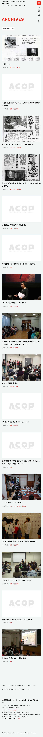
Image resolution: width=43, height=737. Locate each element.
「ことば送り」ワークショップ (12, 503)
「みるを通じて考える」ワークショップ (15, 422)
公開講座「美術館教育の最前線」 (14, 225)
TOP (3, 685)
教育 (18, 67)
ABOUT (11, 685)
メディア (12, 67)
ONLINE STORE (8, 689)
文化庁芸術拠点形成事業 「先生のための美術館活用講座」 (21, 104)
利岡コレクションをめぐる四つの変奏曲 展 (17, 144)
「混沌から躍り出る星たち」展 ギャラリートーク (19, 542)
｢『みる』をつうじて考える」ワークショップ (17, 580)
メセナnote (6, 64)
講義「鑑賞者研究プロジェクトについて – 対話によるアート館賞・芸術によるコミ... (21, 462)
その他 (12, 386)
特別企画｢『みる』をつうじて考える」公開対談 (18, 264)
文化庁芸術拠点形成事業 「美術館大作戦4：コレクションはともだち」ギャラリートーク (21, 343)
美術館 (16, 109)
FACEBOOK (21, 689)
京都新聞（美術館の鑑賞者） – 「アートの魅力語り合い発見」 (21, 184)
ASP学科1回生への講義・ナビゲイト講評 (17, 619)
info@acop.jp (12, 710)
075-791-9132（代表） (12, 707)
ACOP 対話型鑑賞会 (10, 383)
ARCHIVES (13, 19)
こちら (18, 719)
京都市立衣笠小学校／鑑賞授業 (14, 658)
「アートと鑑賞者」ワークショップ (14, 303)
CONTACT (32, 685)
